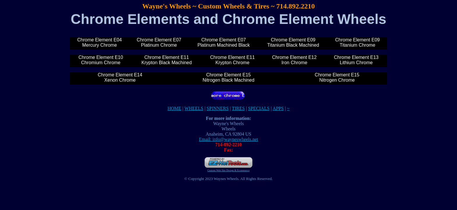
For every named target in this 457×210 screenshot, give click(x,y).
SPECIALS (259, 108)
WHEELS (193, 108)
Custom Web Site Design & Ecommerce (229, 170)
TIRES (238, 108)
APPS (278, 108)
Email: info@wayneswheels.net (228, 139)
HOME (174, 108)
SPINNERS (218, 108)
